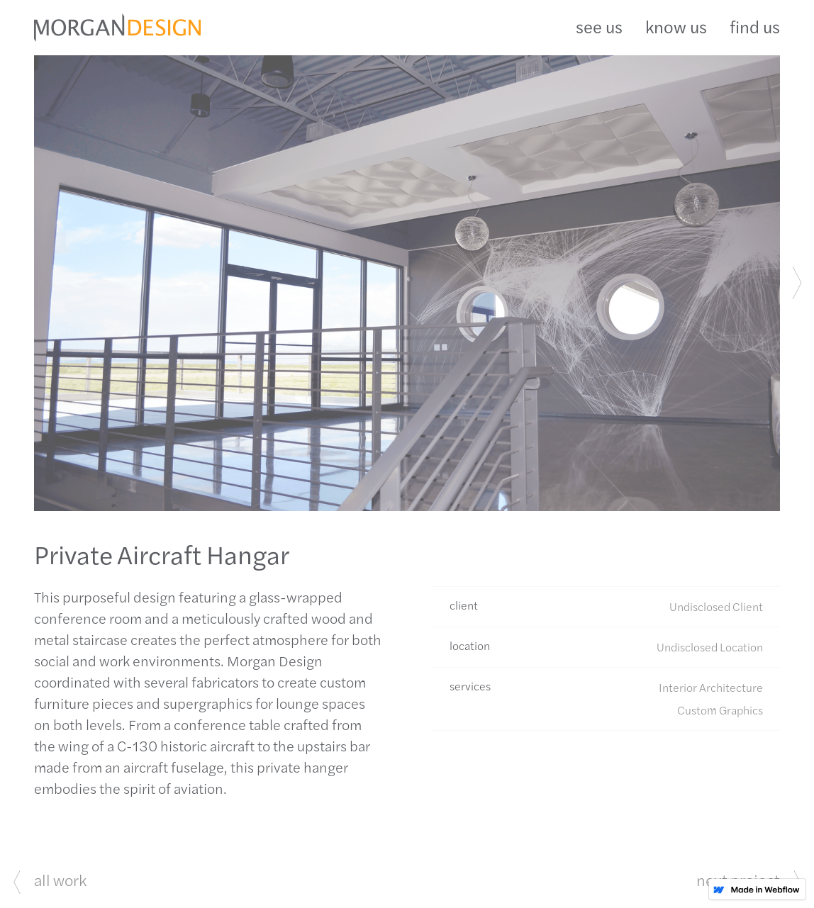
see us (599, 26)
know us (676, 26)
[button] (797, 283)
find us (755, 26)
